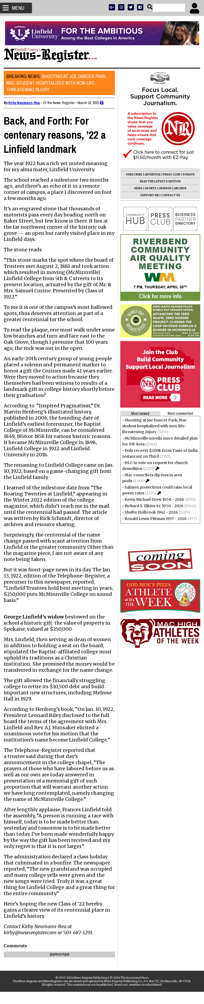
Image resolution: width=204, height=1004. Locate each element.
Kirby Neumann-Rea (26, 102)
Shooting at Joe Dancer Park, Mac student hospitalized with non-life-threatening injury (58, 83)
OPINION (163, 188)
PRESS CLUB (170, 174)
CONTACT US (169, 195)
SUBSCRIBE (132, 174)
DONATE (187, 174)
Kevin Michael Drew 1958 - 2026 (152, 499)
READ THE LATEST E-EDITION (158, 181)
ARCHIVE (178, 188)
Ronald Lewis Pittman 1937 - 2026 (154, 518)
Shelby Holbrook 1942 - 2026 (149, 512)
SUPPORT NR (148, 195)
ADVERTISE (151, 174)
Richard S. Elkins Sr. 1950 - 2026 (152, 505)
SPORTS (149, 188)
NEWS (137, 188)
